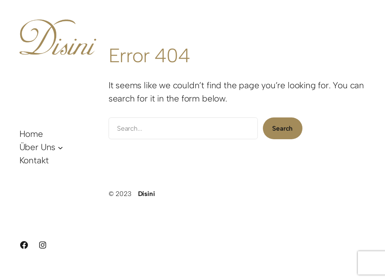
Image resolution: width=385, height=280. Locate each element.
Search (282, 128)
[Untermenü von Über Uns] (60, 147)
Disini (146, 194)
